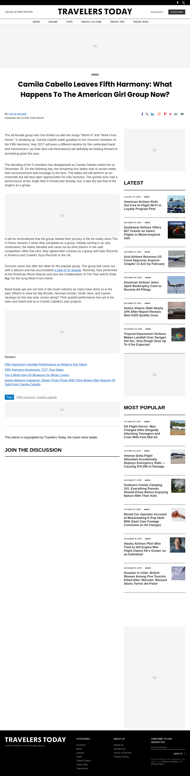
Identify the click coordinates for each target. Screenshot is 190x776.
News (147, 196)
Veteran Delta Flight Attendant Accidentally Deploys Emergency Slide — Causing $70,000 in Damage (144, 461)
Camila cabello (47, 397)
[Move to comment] (182, 114)
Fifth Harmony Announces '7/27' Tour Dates (34, 369)
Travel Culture (83, 760)
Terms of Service (122, 752)
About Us (119, 745)
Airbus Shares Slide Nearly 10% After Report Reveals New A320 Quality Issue (143, 311)
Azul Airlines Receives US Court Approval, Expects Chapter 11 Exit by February (144, 260)
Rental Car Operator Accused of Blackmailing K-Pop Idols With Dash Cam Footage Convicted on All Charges (145, 520)
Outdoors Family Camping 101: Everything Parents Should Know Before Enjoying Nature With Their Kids (146, 490)
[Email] (176, 114)
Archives (81, 745)
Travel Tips (82, 764)
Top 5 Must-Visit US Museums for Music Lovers (37, 375)
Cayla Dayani (17, 114)
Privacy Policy (121, 756)
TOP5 (69, 21)
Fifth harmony (26, 397)
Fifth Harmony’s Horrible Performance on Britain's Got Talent (46, 364)
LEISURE (53, 21)
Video (95, 74)
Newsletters (157, 12)
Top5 (78, 756)
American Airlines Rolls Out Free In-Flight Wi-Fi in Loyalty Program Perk (142, 205)
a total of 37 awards (67, 270)
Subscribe (176, 12)
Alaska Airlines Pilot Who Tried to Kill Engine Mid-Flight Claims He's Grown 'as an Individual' (145, 549)
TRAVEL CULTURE (91, 21)
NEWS (36, 21)
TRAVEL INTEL (141, 21)
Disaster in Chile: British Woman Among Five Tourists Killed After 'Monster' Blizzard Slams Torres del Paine (145, 578)
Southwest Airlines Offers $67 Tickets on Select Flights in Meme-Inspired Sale (142, 233)
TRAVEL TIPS (117, 21)
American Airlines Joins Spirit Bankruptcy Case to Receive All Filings (142, 286)
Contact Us (120, 749)
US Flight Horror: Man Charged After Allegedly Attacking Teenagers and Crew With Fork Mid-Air (142, 432)
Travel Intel (82, 768)
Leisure (80, 752)
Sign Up (178, 753)
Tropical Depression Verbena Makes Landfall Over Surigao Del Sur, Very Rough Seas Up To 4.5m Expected (145, 339)
